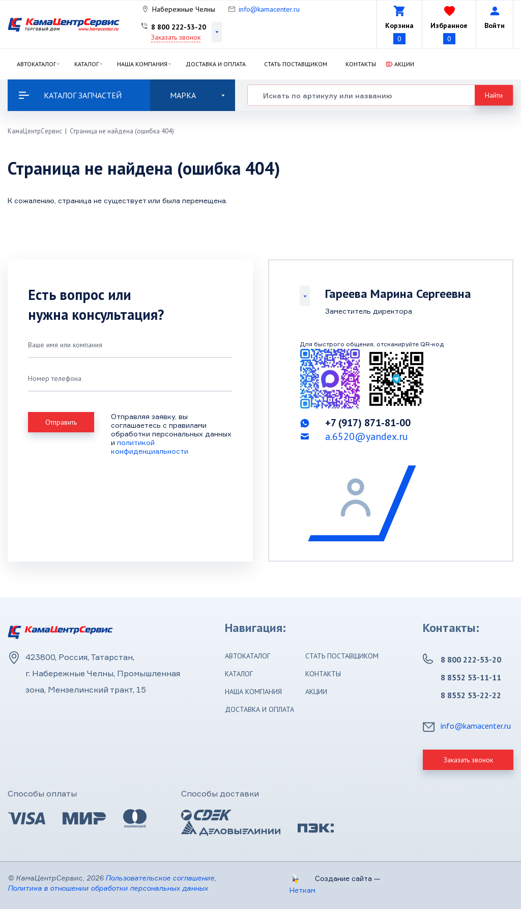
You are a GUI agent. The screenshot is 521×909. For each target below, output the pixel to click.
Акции (404, 64)
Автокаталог (36, 64)
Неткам (302, 890)
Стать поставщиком (295, 64)
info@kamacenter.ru (269, 9)
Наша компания (142, 64)
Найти (494, 95)
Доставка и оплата (216, 64)
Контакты (360, 64)
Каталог (86, 64)
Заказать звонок (175, 37)
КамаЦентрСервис (35, 131)
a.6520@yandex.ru (366, 436)
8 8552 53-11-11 (471, 677)
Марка (197, 95)
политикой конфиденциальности (149, 446)
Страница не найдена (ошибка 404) (122, 131)
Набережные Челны (183, 9)
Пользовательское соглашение (159, 877)
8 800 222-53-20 (178, 27)
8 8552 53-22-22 (471, 695)
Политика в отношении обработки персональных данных (108, 888)
